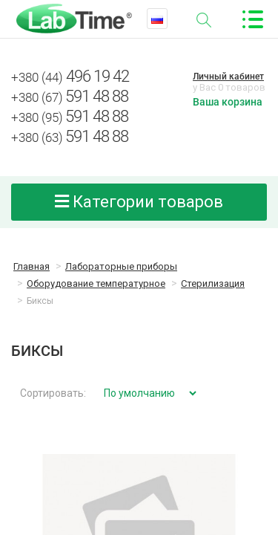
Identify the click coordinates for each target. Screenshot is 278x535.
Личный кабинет (228, 76)
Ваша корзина (227, 102)
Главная (31, 266)
